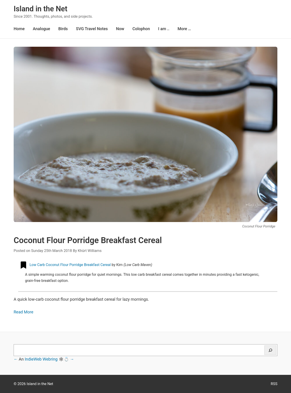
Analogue (41, 28)
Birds (63, 28)
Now (120, 28)
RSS (274, 384)
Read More (23, 312)
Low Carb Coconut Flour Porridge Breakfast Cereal (70, 265)
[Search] (270, 350)
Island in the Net (40, 9)
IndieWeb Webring (41, 359)
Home (19, 28)
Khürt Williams (90, 251)
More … (184, 28)
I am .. (163, 28)
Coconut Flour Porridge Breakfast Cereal (88, 240)
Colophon (141, 28)
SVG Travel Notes (92, 28)
